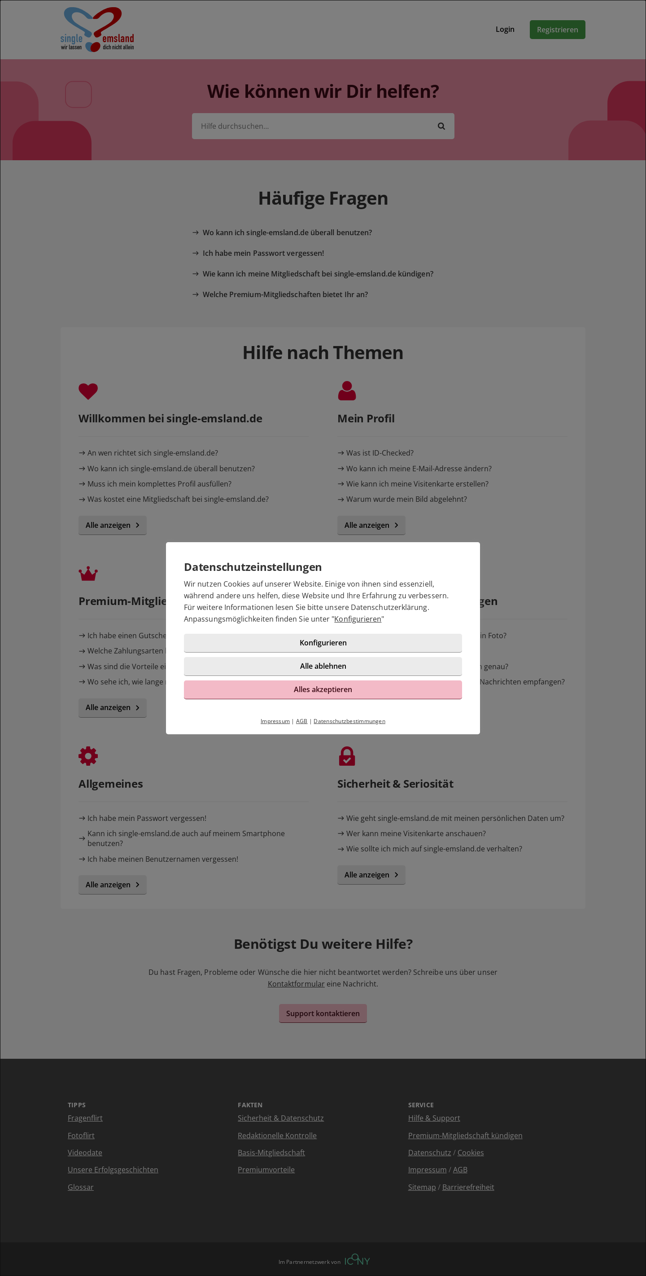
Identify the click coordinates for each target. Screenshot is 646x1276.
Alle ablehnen (323, 666)
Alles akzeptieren (323, 689)
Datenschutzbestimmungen (349, 721)
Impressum (275, 721)
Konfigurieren (357, 619)
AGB (302, 721)
